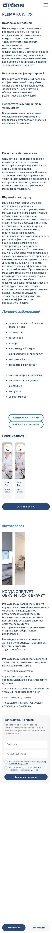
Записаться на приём (26, 777)
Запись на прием (26, 417)
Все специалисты (26, 507)
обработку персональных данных (27, 763)
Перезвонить (38, 927)
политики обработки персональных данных (25, 768)
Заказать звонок (26, 424)
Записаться (14, 927)
